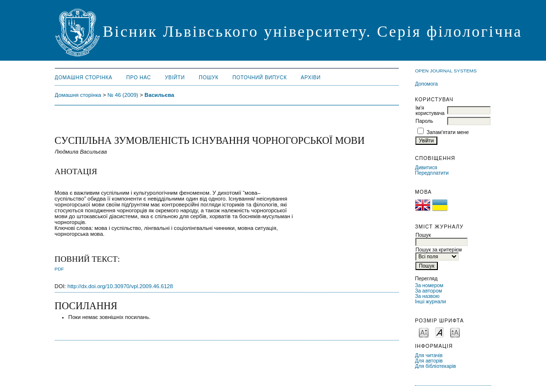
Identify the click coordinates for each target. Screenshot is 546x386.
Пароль (424, 121)
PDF (59, 269)
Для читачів (428, 355)
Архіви (311, 77)
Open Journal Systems (446, 70)
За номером (429, 285)
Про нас (138, 77)
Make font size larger (455, 332)
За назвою (427, 296)
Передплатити (432, 173)
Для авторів (429, 360)
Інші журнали (430, 301)
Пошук (208, 77)
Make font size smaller (424, 332)
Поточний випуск (259, 77)
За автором (428, 291)
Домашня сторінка (84, 77)
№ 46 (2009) (123, 95)
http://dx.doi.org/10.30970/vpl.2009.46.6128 (120, 286)
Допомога (426, 84)
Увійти (175, 77)
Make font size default (439, 332)
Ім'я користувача (429, 110)
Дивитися (426, 167)
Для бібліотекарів (435, 366)
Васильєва (159, 95)
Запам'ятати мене (448, 132)
